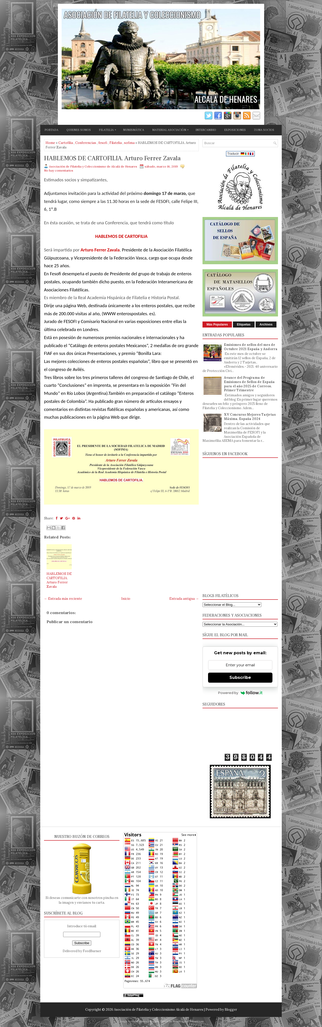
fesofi (102, 143)
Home (50, 143)
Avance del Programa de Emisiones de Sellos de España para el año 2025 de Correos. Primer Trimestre (249, 384)
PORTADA (51, 130)
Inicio (125, 599)
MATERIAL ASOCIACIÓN (171, 129)
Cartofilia (65, 143)
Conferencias (85, 143)
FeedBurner (92, 951)
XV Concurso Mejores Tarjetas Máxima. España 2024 (250, 416)
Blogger (231, 1009)
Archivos (266, 324)
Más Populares (217, 324)
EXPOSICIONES (235, 130)
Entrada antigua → (184, 599)
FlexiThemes (139, 1021)
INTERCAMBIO (205, 130)
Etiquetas (244, 324)
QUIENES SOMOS (78, 130)
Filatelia (115, 143)
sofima (129, 143)
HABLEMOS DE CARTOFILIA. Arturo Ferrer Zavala (112, 158)
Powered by (240, 693)
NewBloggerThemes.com (188, 1021)
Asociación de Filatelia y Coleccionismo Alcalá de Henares (158, 1009)
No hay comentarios (58, 170)
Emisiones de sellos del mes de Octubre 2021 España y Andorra (250, 347)
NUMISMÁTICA (133, 130)
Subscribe (240, 677)
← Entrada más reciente (63, 599)
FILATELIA (109, 129)
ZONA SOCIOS (264, 130)
